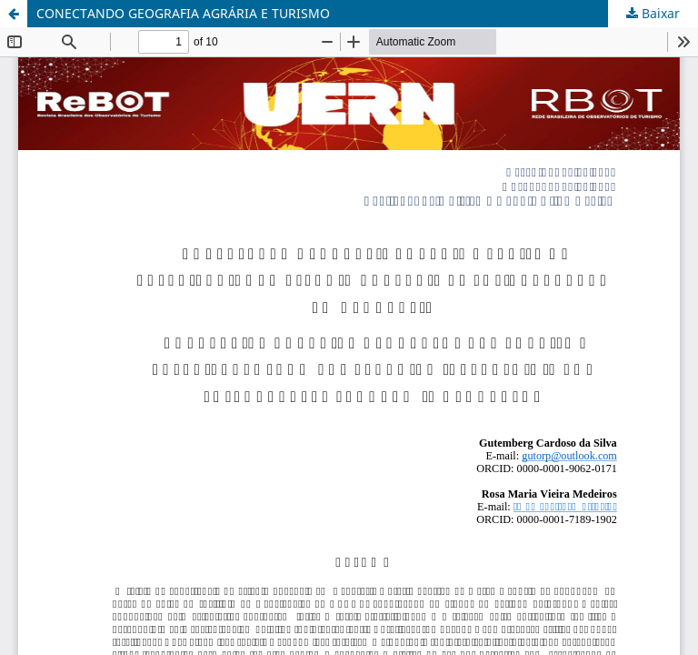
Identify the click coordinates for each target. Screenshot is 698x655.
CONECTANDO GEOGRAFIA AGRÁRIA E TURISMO (183, 13)
